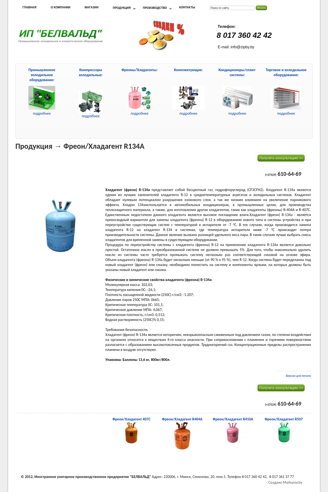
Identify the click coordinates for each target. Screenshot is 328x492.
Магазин (91, 7)
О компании (61, 7)
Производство (155, 8)
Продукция (122, 8)
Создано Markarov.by (285, 482)
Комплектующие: (188, 70)
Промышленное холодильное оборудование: (41, 75)
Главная (29, 7)
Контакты (187, 7)
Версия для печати (298, 376)
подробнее (91, 116)
